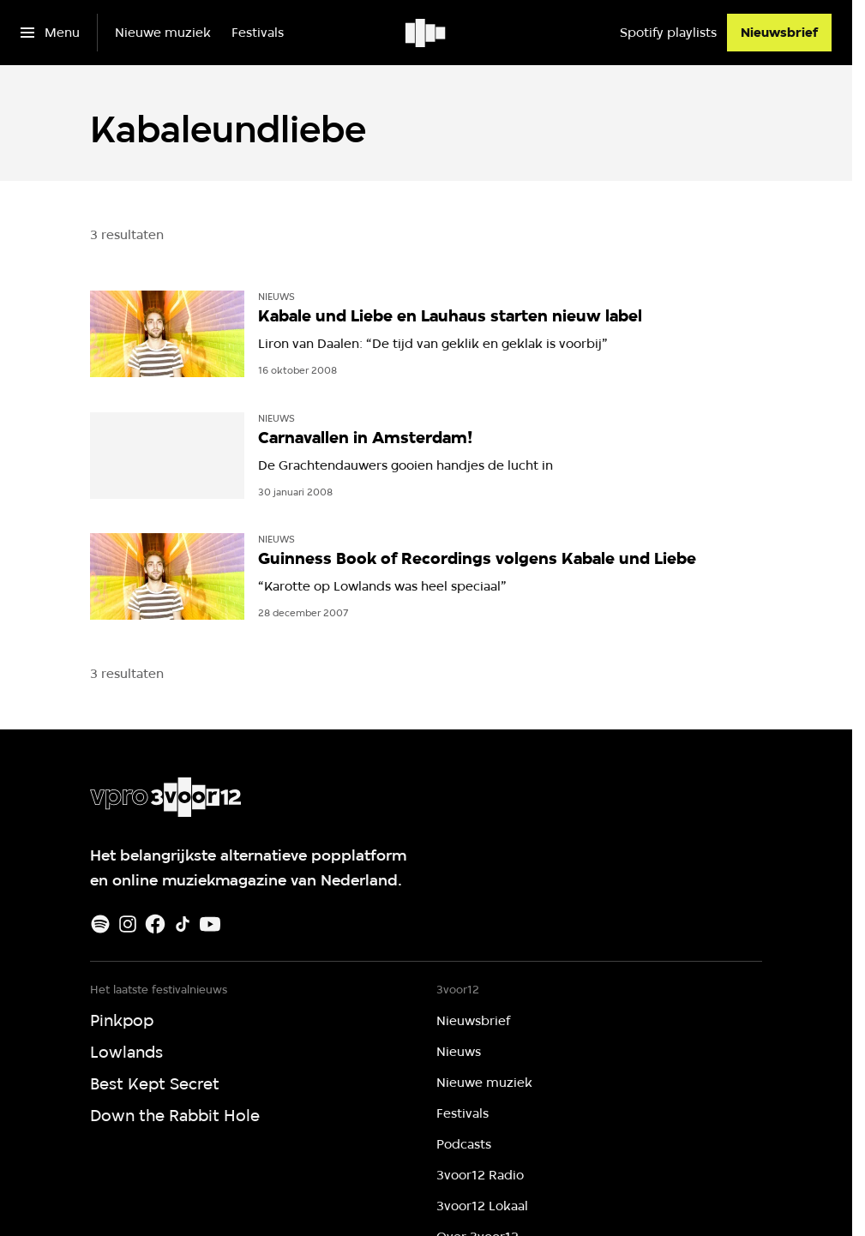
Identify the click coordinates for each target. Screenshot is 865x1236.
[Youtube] (210, 924)
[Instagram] (127, 924)
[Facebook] (155, 924)
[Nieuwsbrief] (779, 32)
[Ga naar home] (426, 32)
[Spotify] (100, 924)
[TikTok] (182, 924)
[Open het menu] (50, 32)
